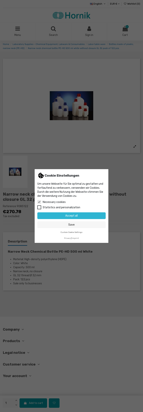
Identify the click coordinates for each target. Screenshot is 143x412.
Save (71, 224)
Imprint (75, 238)
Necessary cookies (51, 202)
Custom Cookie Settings (71, 232)
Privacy (67, 238)
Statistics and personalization (58, 207)
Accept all (71, 215)
